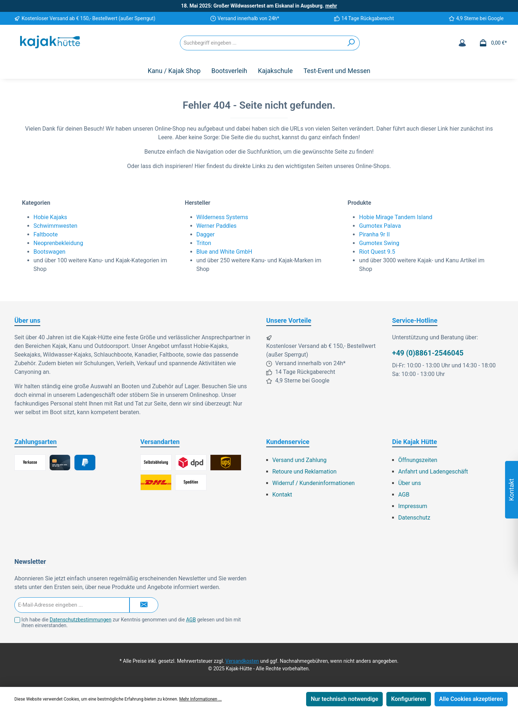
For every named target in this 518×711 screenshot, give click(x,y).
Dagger (205, 234)
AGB (403, 494)
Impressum (412, 506)
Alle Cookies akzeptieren (471, 699)
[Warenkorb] (490, 43)
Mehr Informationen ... (200, 699)
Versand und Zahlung (299, 460)
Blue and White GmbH (224, 251)
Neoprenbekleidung (58, 243)
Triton (203, 243)
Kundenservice (287, 441)
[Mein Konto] (462, 43)
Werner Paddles (216, 225)
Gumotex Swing (379, 243)
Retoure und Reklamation (304, 471)
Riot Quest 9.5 (377, 251)
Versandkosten (242, 661)
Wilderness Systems (222, 217)
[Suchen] (351, 43)
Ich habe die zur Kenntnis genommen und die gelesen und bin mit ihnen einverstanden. (131, 623)
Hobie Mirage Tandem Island (395, 217)
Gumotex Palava (380, 225)
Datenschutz (414, 517)
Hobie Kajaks (50, 217)
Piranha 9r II (374, 234)
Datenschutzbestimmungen (81, 619)
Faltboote (45, 234)
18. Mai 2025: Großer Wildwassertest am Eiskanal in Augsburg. (259, 6)
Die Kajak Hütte (414, 441)
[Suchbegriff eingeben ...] (261, 43)
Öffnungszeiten (417, 460)
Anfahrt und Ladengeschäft (433, 471)
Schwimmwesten (55, 225)
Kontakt (282, 494)
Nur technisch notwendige (344, 699)
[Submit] (144, 605)
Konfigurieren (408, 699)
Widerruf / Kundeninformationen (313, 483)
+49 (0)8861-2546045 (427, 353)
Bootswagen (49, 251)
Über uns (409, 483)
